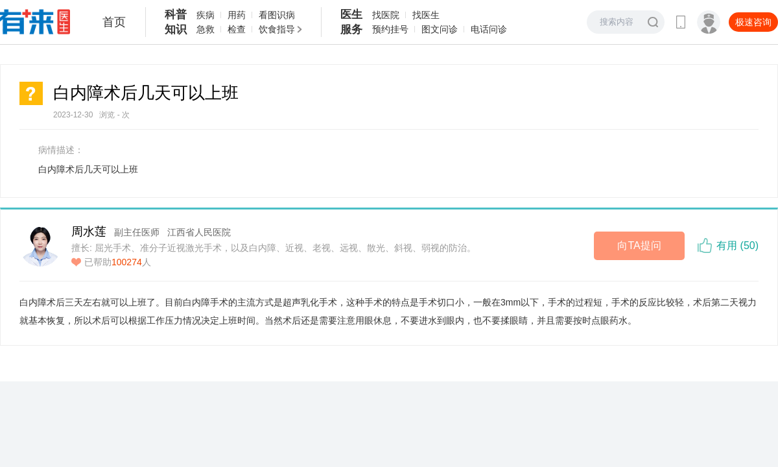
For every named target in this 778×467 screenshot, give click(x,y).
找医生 (426, 15)
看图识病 (277, 15)
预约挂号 (390, 29)
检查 (237, 29)
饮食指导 (277, 29)
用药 (237, 15)
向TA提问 (639, 245)
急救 (205, 29)
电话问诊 (489, 29)
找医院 (385, 15)
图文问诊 (439, 29)
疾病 (205, 15)
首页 (114, 22)
